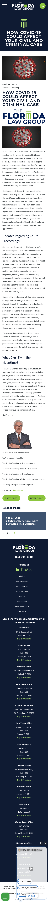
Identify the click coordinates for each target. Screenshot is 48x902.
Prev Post (11, 498)
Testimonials (22, 601)
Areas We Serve (22, 591)
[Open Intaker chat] (20, 900)
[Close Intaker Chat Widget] (45, 843)
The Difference (22, 581)
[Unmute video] (31, 868)
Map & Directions (24, 639)
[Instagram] (26, 569)
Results (22, 596)
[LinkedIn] (17, 569)
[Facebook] (21, 569)
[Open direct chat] (41, 843)
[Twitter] (30, 569)
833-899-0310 (24, 557)
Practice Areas (22, 586)
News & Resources (22, 606)
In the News (18, 490)
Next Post (36, 498)
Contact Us (22, 611)
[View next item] (13, 532)
